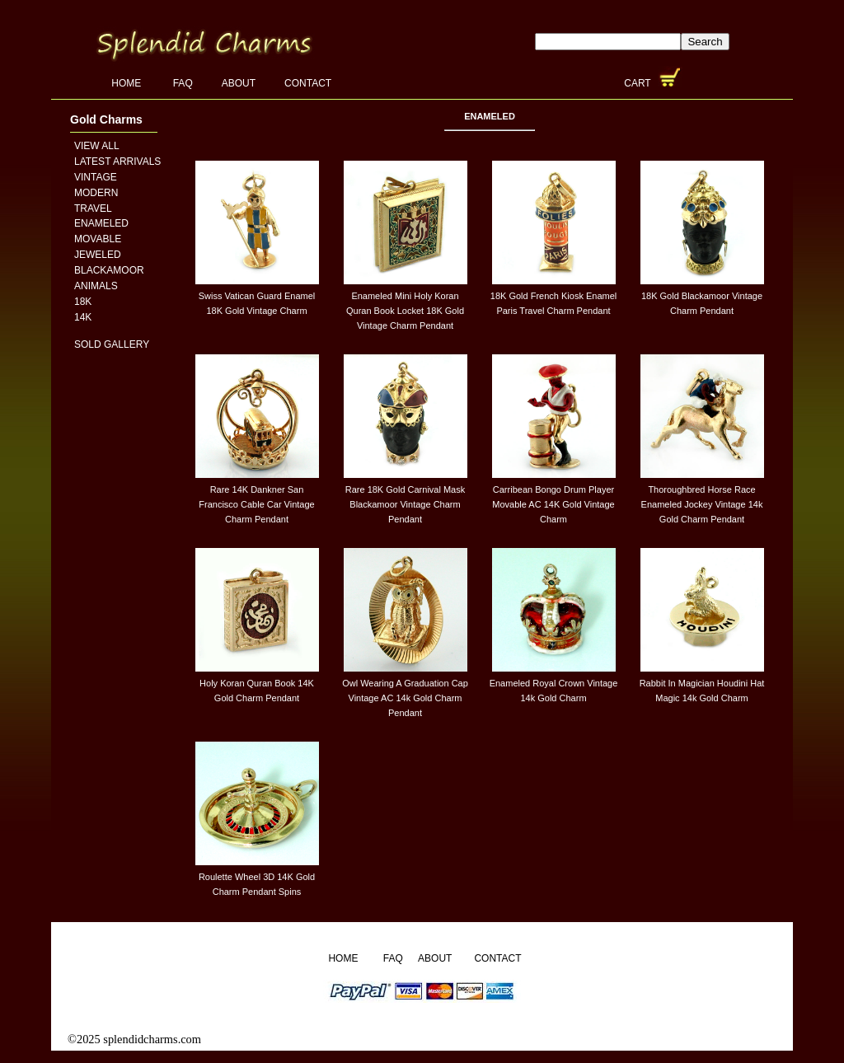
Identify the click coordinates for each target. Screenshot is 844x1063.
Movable (97, 239)
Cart (639, 83)
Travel (93, 208)
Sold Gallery (111, 344)
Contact (307, 83)
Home (127, 83)
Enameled (101, 223)
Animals (96, 286)
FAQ (183, 83)
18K (82, 301)
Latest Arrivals (117, 161)
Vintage (95, 177)
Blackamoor (109, 270)
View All (97, 146)
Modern (96, 193)
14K (82, 317)
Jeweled (97, 254)
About (239, 83)
